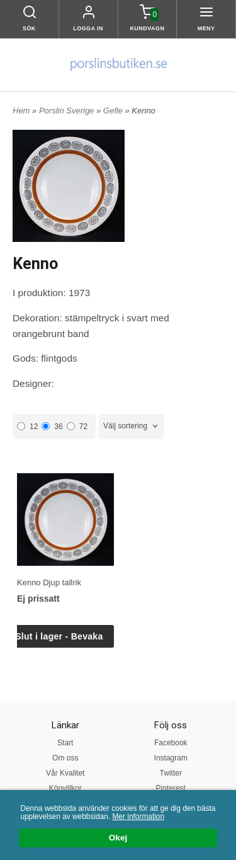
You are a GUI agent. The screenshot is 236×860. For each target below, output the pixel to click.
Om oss (65, 758)
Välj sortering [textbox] (125, 425)
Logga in (88, 28)
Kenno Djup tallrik (49, 582)
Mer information (138, 816)
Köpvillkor (65, 788)
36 (52, 426)
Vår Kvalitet (65, 773)
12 (27, 426)
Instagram (171, 758)
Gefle (114, 110)
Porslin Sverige (67, 110)
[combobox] (131, 426)
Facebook (171, 742)
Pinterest (171, 788)
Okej (118, 838)
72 (77, 426)
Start (65, 742)
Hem (21, 110)
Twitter (171, 773)
